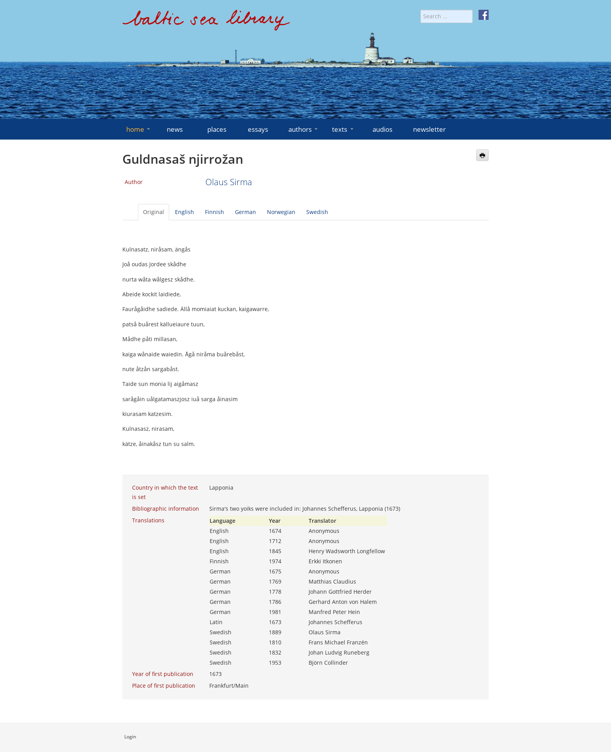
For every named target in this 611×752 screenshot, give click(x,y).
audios (382, 129)
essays (258, 129)
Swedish (317, 212)
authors (303, 129)
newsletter (429, 129)
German (245, 212)
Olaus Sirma (228, 182)
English (184, 212)
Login (130, 737)
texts (343, 129)
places (216, 129)
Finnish (214, 212)
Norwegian (281, 212)
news (175, 129)
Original (153, 212)
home (139, 129)
